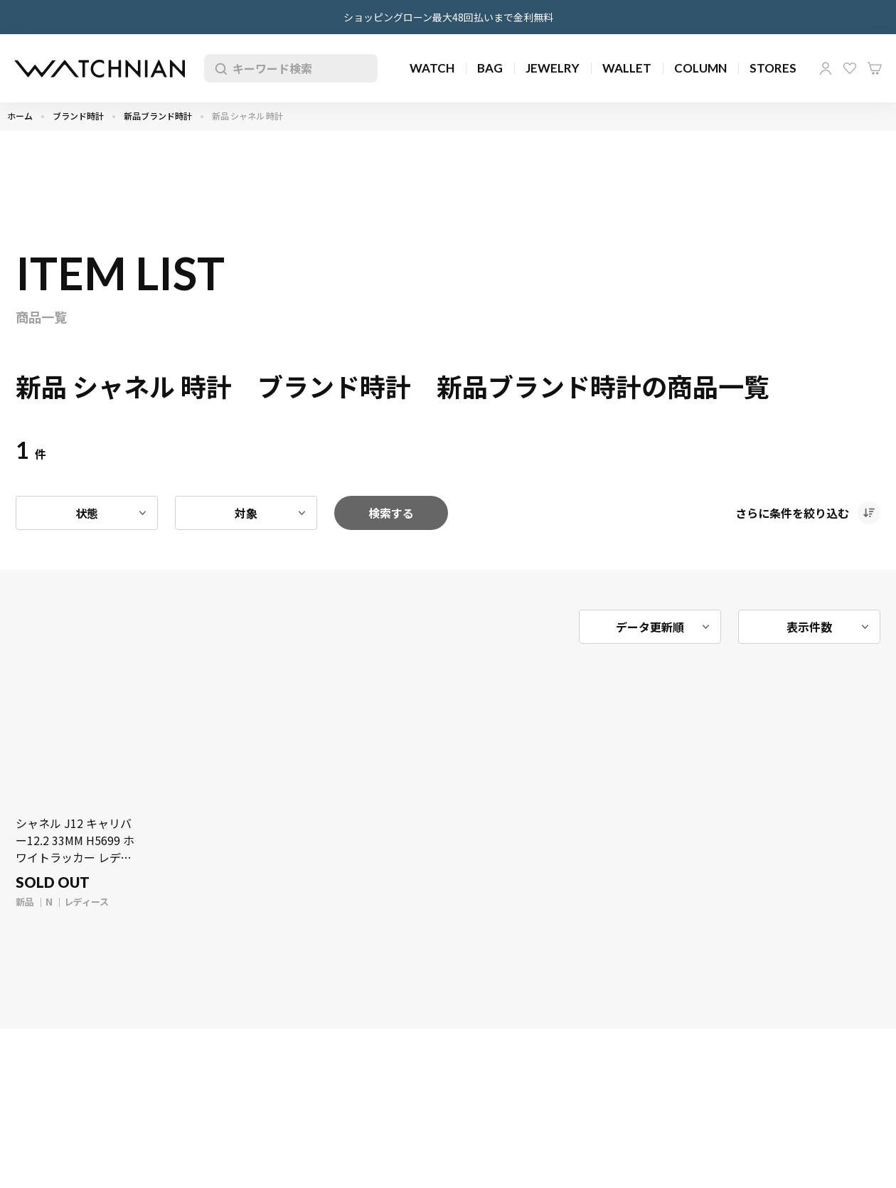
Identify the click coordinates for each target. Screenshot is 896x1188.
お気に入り (849, 68)
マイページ (825, 68)
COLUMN (700, 67)
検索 (218, 68)
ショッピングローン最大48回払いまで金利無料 (448, 17)
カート (875, 68)
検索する (391, 512)
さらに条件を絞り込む (792, 512)
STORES (773, 67)
